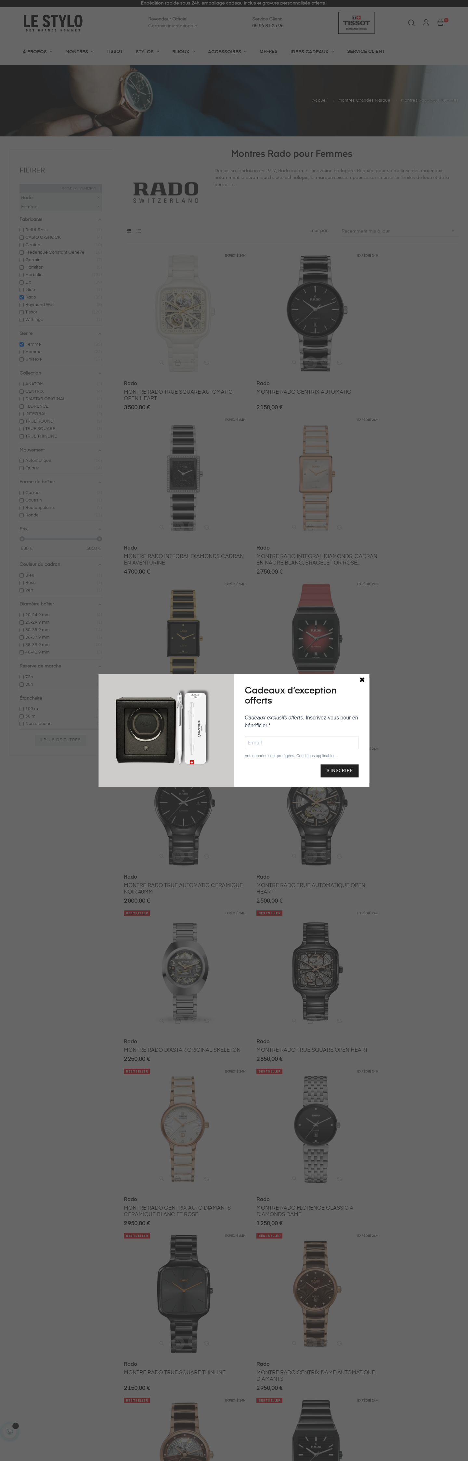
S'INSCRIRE (340, 770)
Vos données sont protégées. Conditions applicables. (290, 756)
